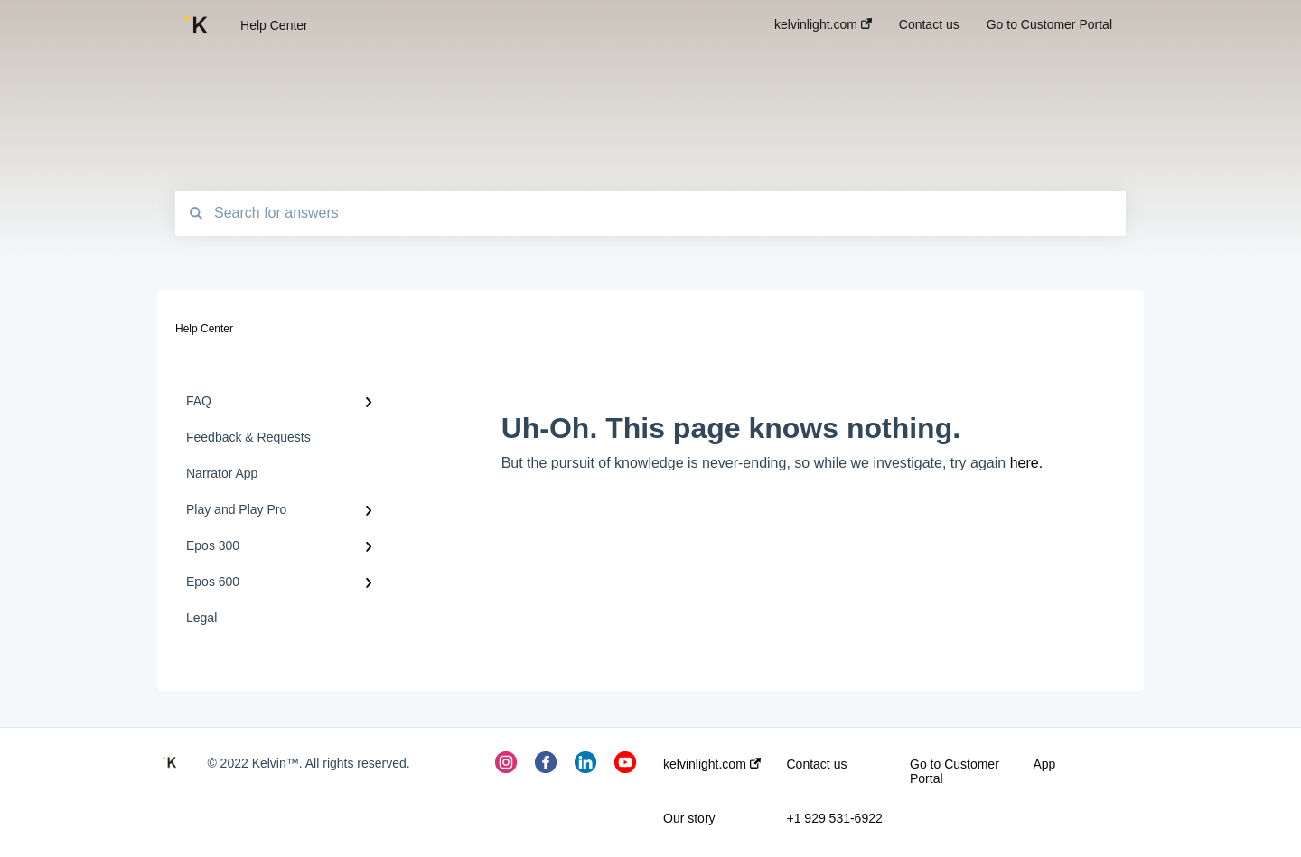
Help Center (274, 25)
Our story (689, 818)
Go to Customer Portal (954, 771)
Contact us (817, 764)
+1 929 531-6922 (835, 818)
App (1045, 764)
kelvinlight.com (712, 764)
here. (1026, 462)
